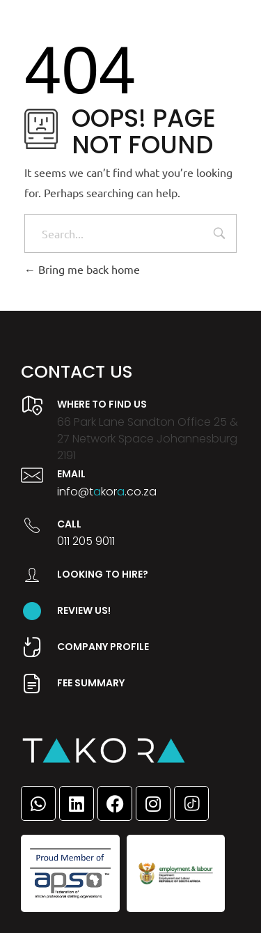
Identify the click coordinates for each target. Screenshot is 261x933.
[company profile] (32, 647)
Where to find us (102, 404)
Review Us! (84, 610)
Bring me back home (82, 269)
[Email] (32, 475)
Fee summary (91, 683)
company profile (103, 647)
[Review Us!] (32, 611)
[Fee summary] (32, 683)
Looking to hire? (102, 574)
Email (71, 474)
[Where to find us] (32, 405)
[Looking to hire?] (32, 575)
